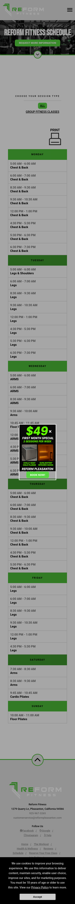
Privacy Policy (40, 887)
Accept (37, 896)
